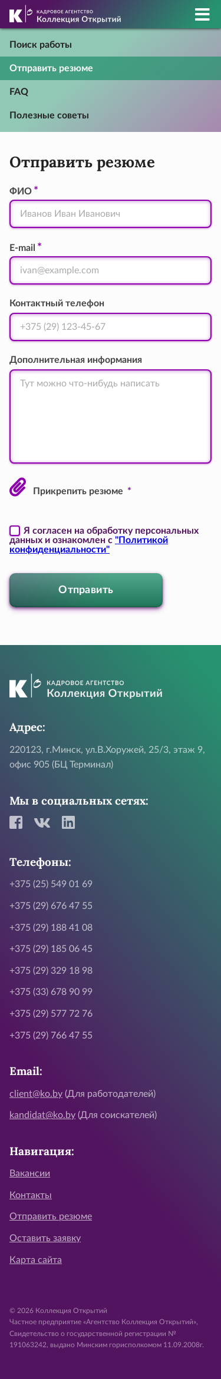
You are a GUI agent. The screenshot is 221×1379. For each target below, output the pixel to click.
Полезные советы (49, 115)
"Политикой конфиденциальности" (88, 544)
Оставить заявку (45, 1238)
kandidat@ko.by (42, 1115)
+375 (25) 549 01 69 (51, 884)
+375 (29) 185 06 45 (51, 949)
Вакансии (29, 1173)
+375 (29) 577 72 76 (51, 1013)
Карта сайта (35, 1260)
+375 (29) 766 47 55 (51, 1035)
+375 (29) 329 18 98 (51, 970)
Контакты (30, 1195)
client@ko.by (35, 1094)
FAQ (18, 92)
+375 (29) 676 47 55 (51, 906)
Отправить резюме (51, 68)
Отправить (85, 590)
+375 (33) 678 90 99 (51, 992)
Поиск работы (40, 44)
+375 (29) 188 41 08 (51, 927)
